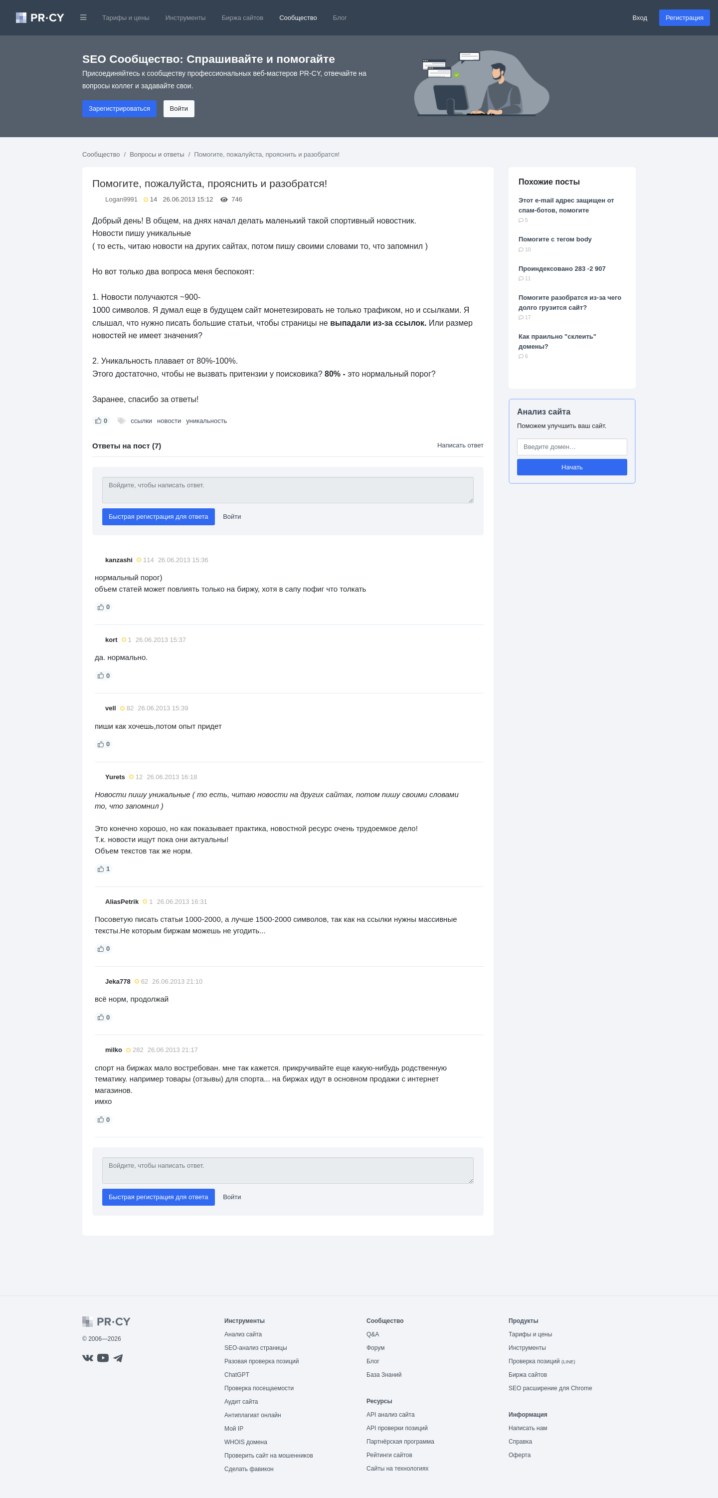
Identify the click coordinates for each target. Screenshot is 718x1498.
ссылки (141, 421)
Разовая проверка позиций (261, 1361)
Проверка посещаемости (259, 1388)
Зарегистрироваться (119, 108)
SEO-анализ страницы (255, 1347)
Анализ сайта (543, 412)
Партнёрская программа (400, 1441)
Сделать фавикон (249, 1469)
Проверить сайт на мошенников (268, 1455)
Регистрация (685, 17)
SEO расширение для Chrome (550, 1388)
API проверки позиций (397, 1428)
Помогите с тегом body (555, 239)
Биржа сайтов (243, 17)
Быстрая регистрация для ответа (158, 516)
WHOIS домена (245, 1442)
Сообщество (298, 17)
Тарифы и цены (126, 17)
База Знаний (384, 1374)
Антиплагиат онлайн (252, 1415)
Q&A (372, 1334)
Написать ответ (460, 445)
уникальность (206, 421)
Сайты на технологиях (397, 1468)
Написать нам (528, 1428)
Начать (572, 467)
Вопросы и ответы (157, 154)
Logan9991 (121, 199)
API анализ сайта (390, 1414)
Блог (340, 17)
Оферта (520, 1455)
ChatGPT (236, 1374)
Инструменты (186, 17)
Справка (520, 1441)
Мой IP (233, 1428)
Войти (179, 108)
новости (169, 421)
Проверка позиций (542, 1361)
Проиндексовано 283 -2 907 (562, 268)
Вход (640, 17)
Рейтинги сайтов (389, 1455)
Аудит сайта (241, 1401)
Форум (375, 1347)
